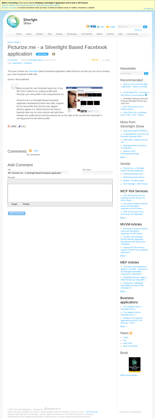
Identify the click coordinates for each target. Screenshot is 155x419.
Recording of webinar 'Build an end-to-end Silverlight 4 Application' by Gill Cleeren (134, 206)
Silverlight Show (35, 60)
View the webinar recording (13, 5)
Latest (125, 337)
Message (11, 177)
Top (124, 340)
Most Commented (130, 346)
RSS (36, 151)
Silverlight (33, 71)
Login (112, 27)
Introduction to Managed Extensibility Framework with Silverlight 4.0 (132, 285)
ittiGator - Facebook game (133, 181)
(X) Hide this (149, 9)
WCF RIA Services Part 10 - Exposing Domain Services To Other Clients (133, 197)
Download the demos (51, 5)
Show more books (128, 375)
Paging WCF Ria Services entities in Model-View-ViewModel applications (134, 249)
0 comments (12, 60)
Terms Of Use (91, 412)
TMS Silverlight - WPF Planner (135, 184)
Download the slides (33, 5)
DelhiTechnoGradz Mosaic (134, 177)
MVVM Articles (131, 224)
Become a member (9, 8)
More (122, 157)
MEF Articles (129, 262)
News (17, 42)
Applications (17, 63)
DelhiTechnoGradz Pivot (133, 174)
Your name (86, 170)
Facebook (28, 63)
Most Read (127, 343)
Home (10, 42)
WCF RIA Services (134, 191)
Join (102, 27)
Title (9, 170)
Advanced (138, 30)
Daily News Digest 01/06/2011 (135, 131)
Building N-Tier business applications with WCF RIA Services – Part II (132, 320)
